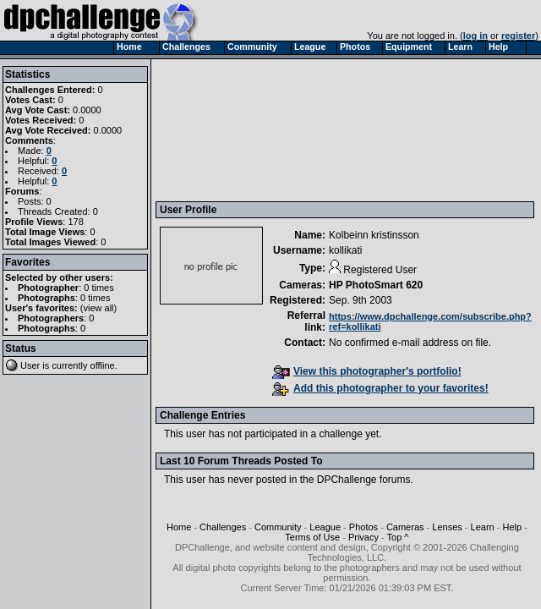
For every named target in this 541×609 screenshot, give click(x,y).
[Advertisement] (242, 129)
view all (99, 308)
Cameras (405, 527)
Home (179, 527)
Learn (483, 527)
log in (475, 35)
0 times (98, 288)
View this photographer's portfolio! (367, 371)
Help (512, 527)
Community (278, 527)
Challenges (222, 527)
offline (102, 365)
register (518, 35)
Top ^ (398, 537)
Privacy (363, 537)
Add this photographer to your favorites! (380, 388)
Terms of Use (312, 537)
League (325, 527)
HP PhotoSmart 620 (376, 285)
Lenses (447, 527)
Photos (363, 527)
